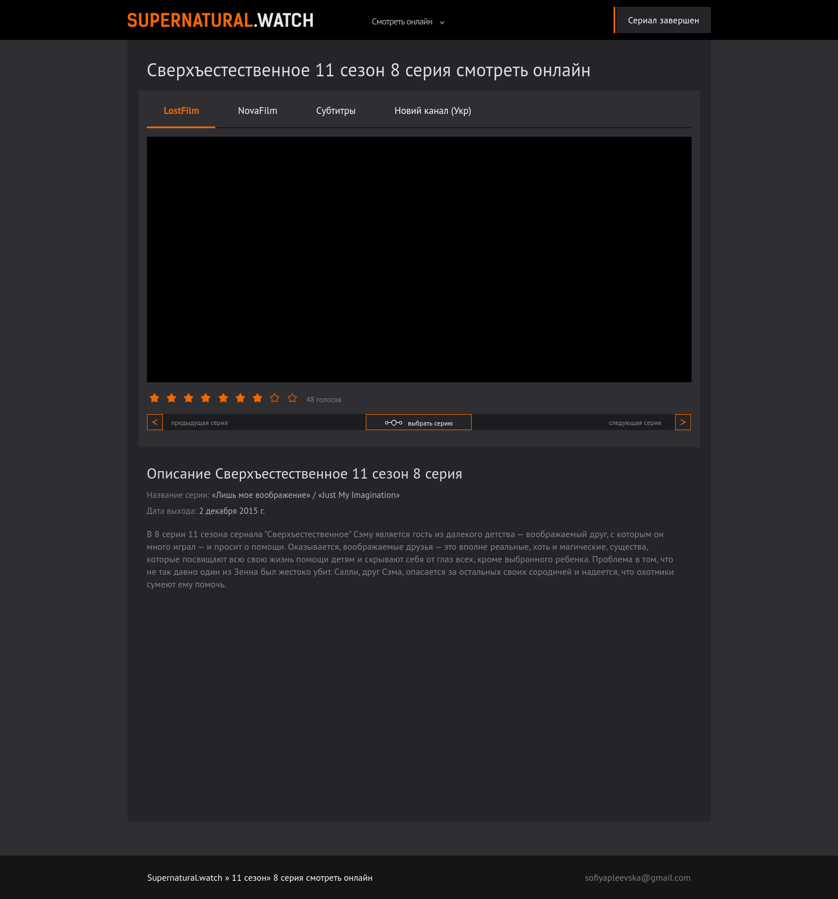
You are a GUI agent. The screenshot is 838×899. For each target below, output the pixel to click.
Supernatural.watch (185, 877)
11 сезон (249, 877)
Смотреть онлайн (407, 21)
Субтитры (336, 110)
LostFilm (181, 110)
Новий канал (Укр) (432, 110)
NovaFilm (257, 110)
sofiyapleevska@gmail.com (638, 877)
